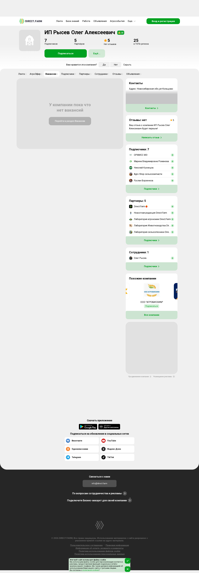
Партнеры (85, 74)
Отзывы (117, 74)
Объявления (100, 21)
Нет (116, 64)
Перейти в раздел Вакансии (70, 121)
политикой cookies (90, 570)
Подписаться (65, 53)
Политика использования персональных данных (99, 554)
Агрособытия (117, 21)
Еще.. (132, 21)
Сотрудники (102, 74)
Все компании (151, 315)
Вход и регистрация (163, 21)
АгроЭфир (36, 74)
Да (104, 64)
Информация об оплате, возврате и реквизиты (100, 548)
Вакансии (51, 74)
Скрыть (127, 64)
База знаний (72, 21)
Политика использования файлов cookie (99, 551)
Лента (59, 21)
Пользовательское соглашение (86, 545)
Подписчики (68, 74)
